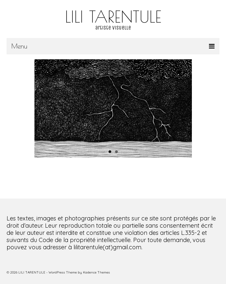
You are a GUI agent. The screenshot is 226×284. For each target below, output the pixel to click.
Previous (42, 108)
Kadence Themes (96, 272)
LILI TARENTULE (113, 16)
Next (184, 108)
